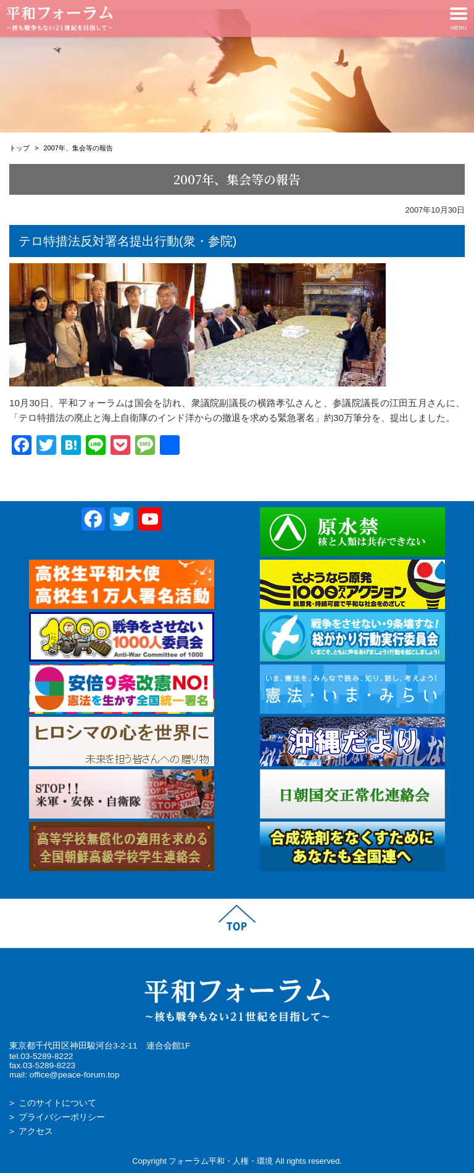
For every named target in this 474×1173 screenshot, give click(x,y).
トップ (19, 148)
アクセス (36, 1131)
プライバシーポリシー (62, 1117)
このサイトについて (57, 1103)
